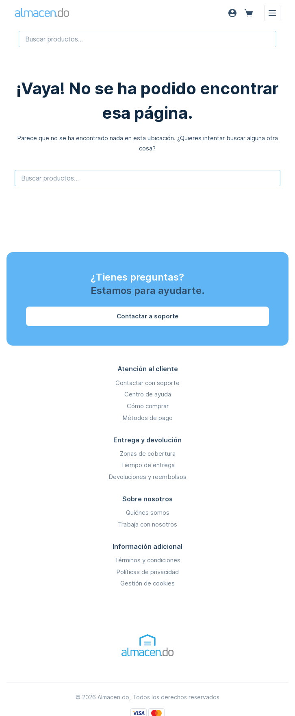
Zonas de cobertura (148, 453)
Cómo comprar (148, 406)
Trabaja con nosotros (147, 524)
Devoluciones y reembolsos (147, 477)
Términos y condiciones (147, 560)
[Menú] (272, 13)
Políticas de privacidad (147, 572)
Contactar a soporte (147, 316)
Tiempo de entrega (148, 465)
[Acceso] (232, 13)
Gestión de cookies (147, 583)
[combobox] (147, 39)
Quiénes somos (147, 512)
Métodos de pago (147, 418)
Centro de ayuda (147, 394)
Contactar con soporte (147, 383)
